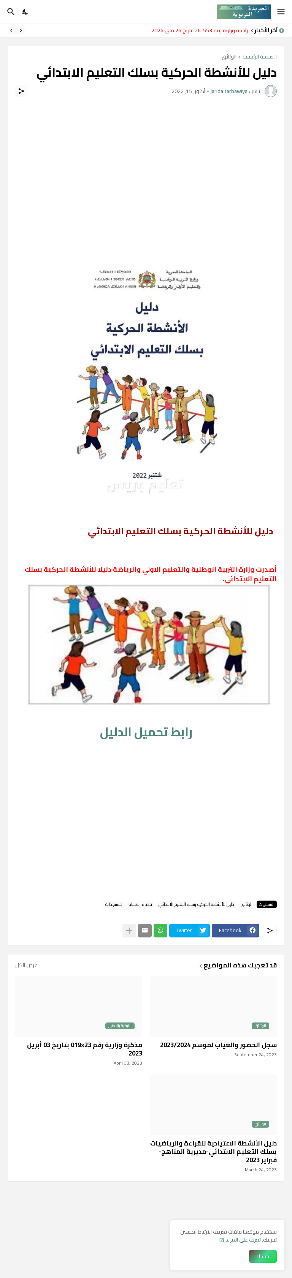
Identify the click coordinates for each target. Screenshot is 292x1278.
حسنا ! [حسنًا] (263, 1256)
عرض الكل (26, 965)
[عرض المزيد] (129, 930)
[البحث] (10, 11)
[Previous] (21, 30)
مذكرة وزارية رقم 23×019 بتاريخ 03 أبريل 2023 (84, 1049)
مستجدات (113, 904)
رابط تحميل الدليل (146, 731)
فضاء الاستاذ (140, 904)
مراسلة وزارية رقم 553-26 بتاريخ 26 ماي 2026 (198, 30)
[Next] (11, 30)
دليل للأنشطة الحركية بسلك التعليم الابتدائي (196, 904)
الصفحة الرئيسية (260, 57)
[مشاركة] (21, 91)
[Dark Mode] (25, 11)
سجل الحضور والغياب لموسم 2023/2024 (218, 1045)
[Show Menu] (281, 11)
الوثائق (229, 57)
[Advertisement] (146, 166)
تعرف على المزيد (243, 1240)
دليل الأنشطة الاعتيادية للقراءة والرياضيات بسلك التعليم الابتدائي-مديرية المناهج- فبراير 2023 (213, 1151)
